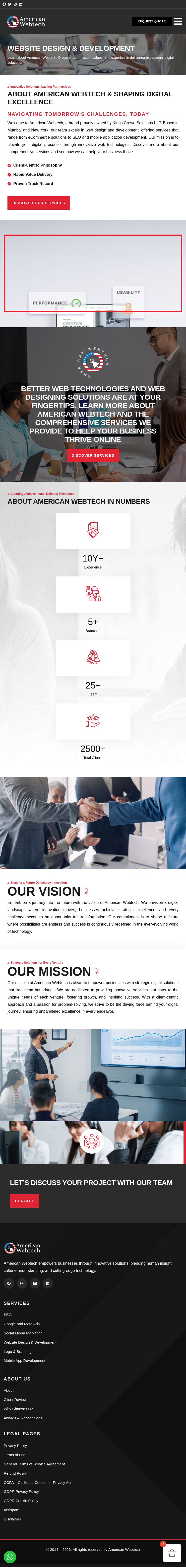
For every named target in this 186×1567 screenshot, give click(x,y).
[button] (152, 21)
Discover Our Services (38, 203)
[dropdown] (178, 21)
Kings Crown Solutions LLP (137, 123)
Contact (24, 1201)
